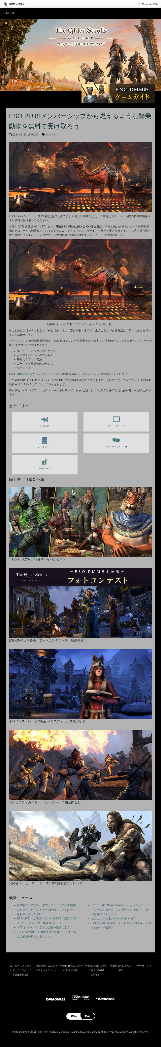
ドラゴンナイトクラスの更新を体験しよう (43, 927)
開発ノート (44, 463)
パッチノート (44, 441)
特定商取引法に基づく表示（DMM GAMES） (96, 970)
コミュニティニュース (116, 441)
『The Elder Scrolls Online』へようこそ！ (117, 905)
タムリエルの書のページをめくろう (113, 918)
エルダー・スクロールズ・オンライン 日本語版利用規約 (21, 970)
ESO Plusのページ (21, 373)
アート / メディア (116, 420)
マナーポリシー (143, 965)
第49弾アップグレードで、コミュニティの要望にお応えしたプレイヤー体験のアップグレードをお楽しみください (46, 910)
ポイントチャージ (150, 4)
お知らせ (51, 134)
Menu (9, 13)
